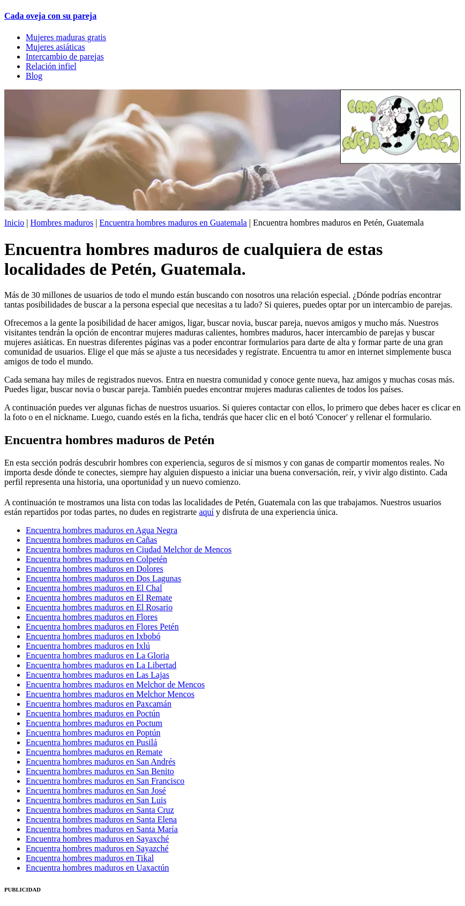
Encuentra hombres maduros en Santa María (102, 829)
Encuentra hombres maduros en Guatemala (173, 222)
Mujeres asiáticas (55, 46)
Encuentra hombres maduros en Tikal (90, 858)
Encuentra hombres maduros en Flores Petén (102, 626)
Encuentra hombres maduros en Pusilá (91, 742)
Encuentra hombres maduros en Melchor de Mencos (115, 684)
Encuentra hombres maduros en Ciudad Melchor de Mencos (128, 549)
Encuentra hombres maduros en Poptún (93, 732)
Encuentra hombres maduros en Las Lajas (97, 674)
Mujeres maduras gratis (66, 37)
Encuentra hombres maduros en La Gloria (97, 655)
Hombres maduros (62, 222)
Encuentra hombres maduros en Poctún (93, 713)
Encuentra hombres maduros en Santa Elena (101, 819)
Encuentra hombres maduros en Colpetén (96, 559)
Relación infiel (51, 66)
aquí (206, 511)
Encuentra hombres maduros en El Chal (94, 588)
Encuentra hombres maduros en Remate (94, 752)
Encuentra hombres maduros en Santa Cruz (100, 809)
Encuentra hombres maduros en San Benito (100, 771)
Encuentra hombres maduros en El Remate (99, 597)
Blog (34, 75)
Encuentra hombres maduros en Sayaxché (97, 838)
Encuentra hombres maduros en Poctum (94, 723)
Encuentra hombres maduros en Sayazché (97, 848)
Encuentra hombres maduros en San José (96, 790)
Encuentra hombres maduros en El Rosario (99, 607)
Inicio (14, 222)
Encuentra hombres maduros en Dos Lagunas (103, 578)
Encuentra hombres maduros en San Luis (96, 800)
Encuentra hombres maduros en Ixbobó (93, 636)
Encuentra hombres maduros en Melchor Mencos (110, 694)
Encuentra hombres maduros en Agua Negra (101, 530)
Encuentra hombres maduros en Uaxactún (97, 867)
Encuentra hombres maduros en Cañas (91, 539)
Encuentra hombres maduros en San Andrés (100, 761)
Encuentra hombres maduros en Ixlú (88, 645)
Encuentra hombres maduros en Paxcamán (98, 703)
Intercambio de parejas (65, 56)
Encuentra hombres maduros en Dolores (94, 568)
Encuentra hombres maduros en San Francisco (105, 780)
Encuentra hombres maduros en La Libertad (101, 665)
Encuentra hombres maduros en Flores (92, 617)
